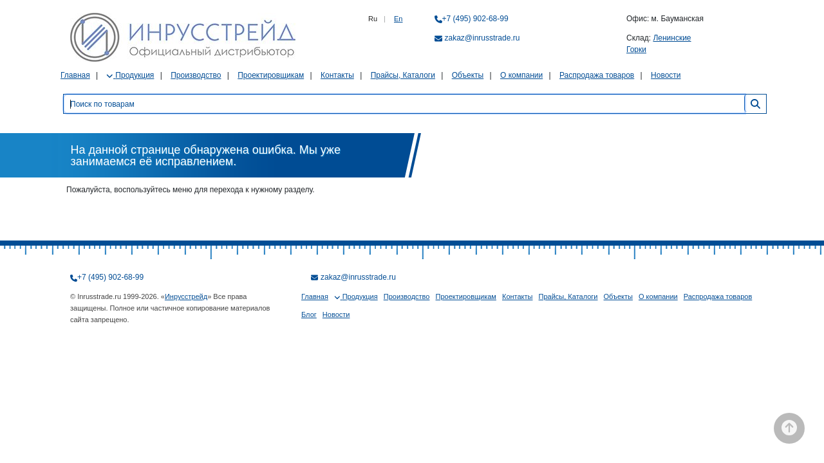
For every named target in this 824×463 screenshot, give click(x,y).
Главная (75, 75)
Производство (196, 75)
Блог (309, 314)
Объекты (468, 75)
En (398, 19)
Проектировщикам (271, 75)
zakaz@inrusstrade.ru (482, 37)
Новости (665, 75)
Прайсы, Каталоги (403, 75)
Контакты (337, 75)
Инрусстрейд (186, 296)
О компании (521, 75)
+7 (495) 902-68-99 (475, 18)
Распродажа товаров (596, 75)
